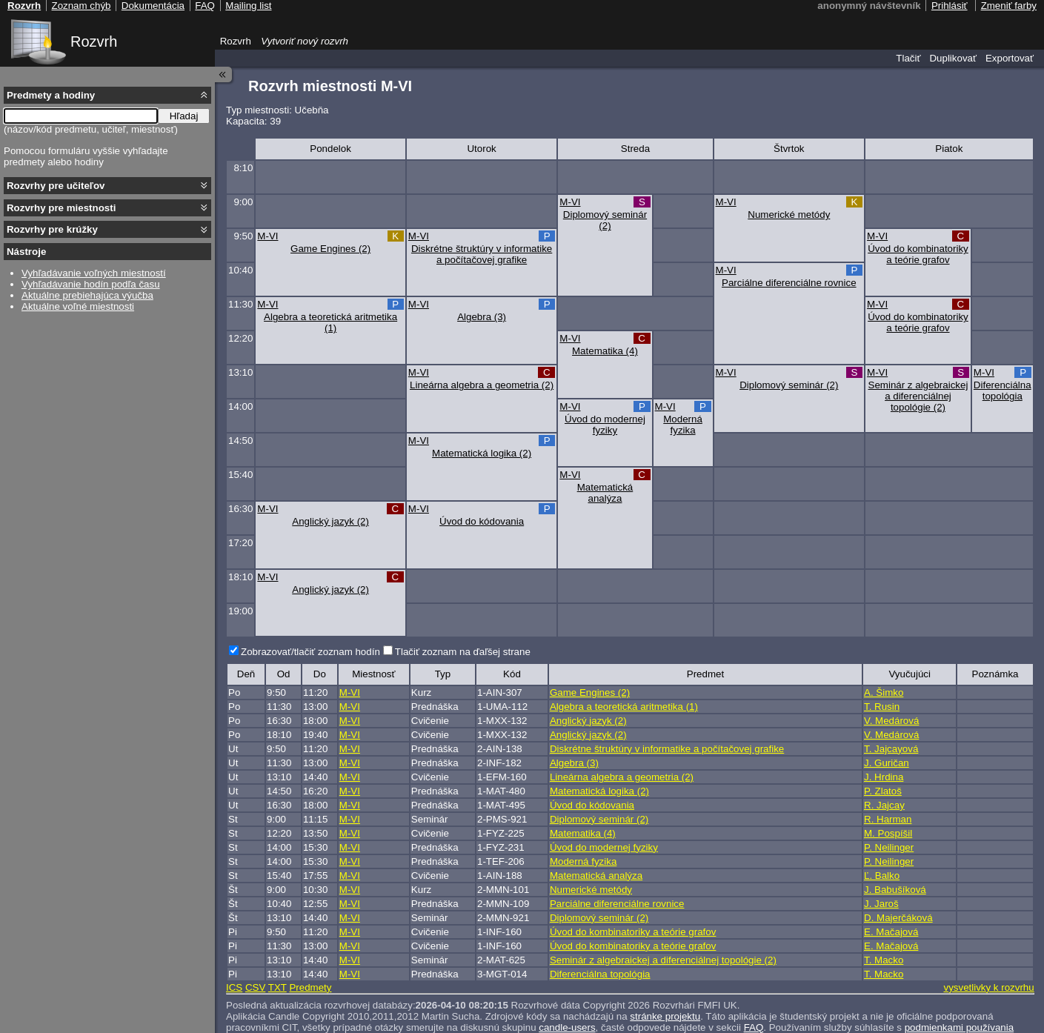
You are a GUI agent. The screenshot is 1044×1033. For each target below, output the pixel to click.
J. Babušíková (895, 889)
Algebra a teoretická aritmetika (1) (330, 322)
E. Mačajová (891, 931)
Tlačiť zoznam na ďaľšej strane (463, 651)
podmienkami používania (959, 1027)
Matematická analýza (605, 493)
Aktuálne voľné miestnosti (77, 306)
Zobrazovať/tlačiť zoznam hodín (310, 651)
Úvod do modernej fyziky (605, 424)
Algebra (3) (481, 316)
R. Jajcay (884, 805)
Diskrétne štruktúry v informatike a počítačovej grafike (481, 254)
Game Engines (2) (330, 248)
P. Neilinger (889, 847)
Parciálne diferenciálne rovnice (789, 282)
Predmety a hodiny (51, 95)
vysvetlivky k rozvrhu (988, 987)
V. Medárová (891, 720)
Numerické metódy (789, 214)
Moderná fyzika (682, 424)
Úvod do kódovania (481, 521)
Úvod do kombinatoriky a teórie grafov (918, 254)
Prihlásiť (949, 5)
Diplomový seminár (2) (605, 220)
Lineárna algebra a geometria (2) (481, 385)
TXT (277, 987)
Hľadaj (184, 116)
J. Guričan (886, 762)
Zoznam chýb (80, 5)
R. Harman (887, 819)
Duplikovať (953, 58)
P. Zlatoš (883, 791)
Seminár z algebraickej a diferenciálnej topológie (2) (918, 396)
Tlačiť (908, 58)
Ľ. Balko (882, 875)
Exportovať (1009, 58)
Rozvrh (93, 41)
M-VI (569, 201)
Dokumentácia (153, 5)
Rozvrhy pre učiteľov (56, 185)
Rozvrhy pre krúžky (52, 229)
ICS (234, 987)
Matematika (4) (605, 350)
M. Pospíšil (888, 833)
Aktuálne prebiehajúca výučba (87, 295)
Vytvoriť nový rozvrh (304, 41)
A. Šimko (883, 692)
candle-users (567, 1027)
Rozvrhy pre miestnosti (61, 207)
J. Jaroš (881, 903)
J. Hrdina (883, 777)
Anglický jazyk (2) (330, 521)
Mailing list (248, 5)
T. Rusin (882, 706)
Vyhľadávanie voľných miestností (93, 273)
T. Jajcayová (891, 748)
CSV (255, 987)
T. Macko (883, 960)
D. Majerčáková (898, 917)
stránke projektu (665, 1016)
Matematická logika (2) (481, 453)
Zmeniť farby (1009, 5)
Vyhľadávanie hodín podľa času (90, 284)
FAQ (754, 1027)
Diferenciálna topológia (1002, 390)
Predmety (310, 987)
